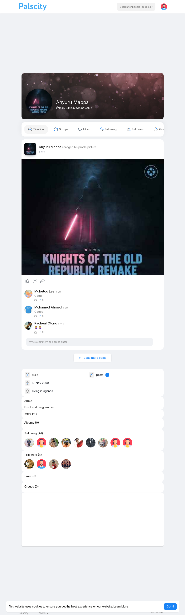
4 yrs (42, 151)
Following (30, 433)
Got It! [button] (170, 606)
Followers (30, 454)
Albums (29, 422)
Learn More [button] (121, 606)
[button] (136, 7)
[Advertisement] (93, 46)
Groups (29, 486)
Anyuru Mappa (72, 102)
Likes (28, 476)
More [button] (43, 613)
